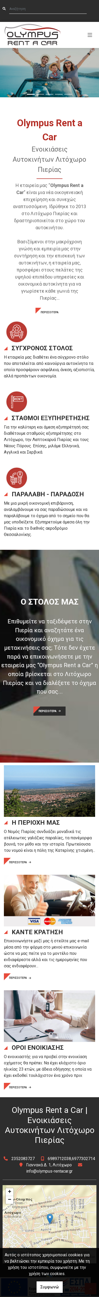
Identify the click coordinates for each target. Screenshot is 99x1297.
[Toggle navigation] (89, 35)
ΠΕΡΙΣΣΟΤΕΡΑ (50, 312)
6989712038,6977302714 (71, 1158)
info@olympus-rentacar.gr (49, 1171)
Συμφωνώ (49, 1286)
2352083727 (23, 1158)
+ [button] (9, 1192)
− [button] (9, 1200)
